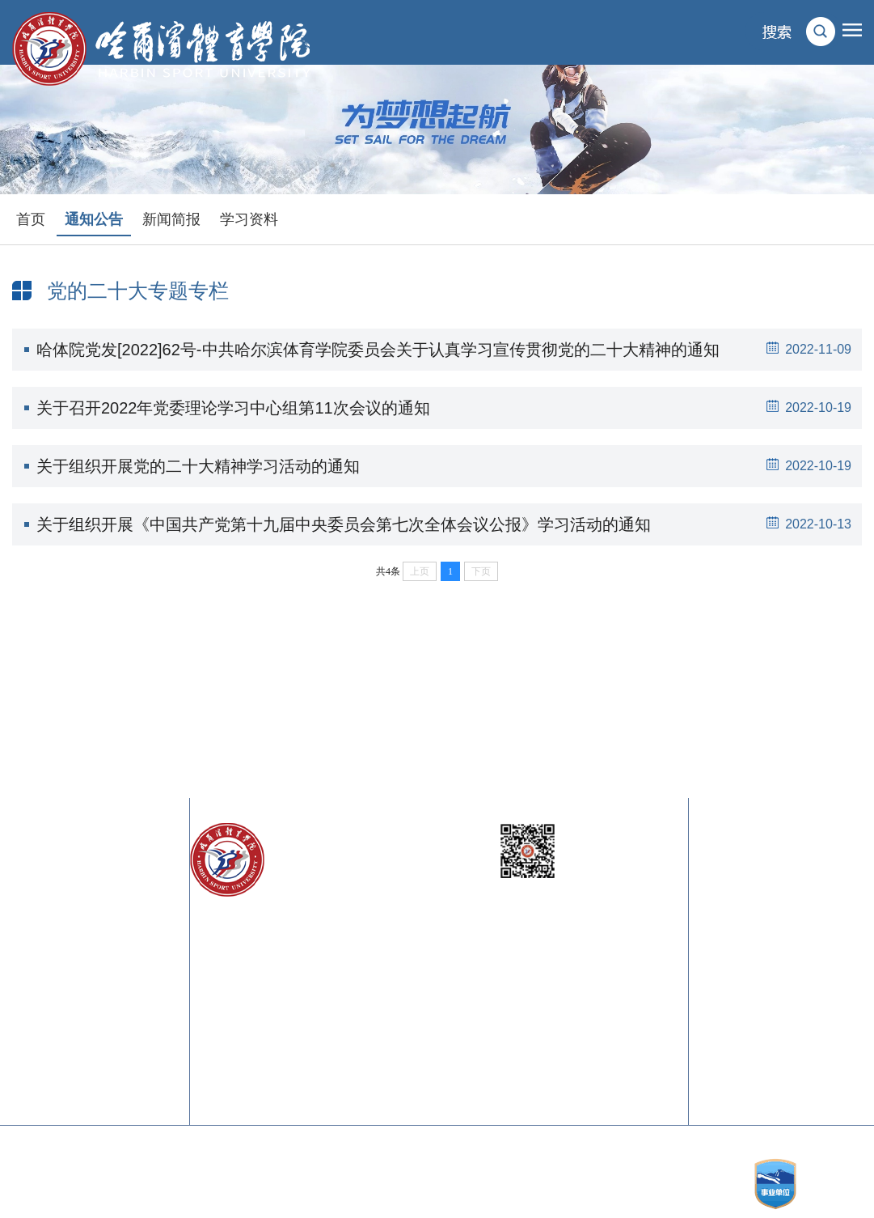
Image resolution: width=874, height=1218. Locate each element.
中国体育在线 (44, 1039)
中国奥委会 (38, 974)
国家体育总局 (128, 877)
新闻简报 (171, 219)
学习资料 (249, 219)
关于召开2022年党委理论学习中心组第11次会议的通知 (449, 408)
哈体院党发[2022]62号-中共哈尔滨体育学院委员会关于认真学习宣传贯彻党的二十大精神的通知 (449, 350)
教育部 (26, 877)
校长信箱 (726, 877)
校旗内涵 (726, 942)
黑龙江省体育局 (128, 925)
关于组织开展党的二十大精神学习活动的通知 (449, 466)
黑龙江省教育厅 (44, 925)
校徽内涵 (810, 909)
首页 (30, 219)
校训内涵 (726, 909)
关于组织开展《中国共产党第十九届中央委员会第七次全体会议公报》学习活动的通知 (449, 524)
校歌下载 (810, 942)
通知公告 (94, 219)
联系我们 (810, 877)
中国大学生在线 (128, 1055)
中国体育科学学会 (128, 990)
